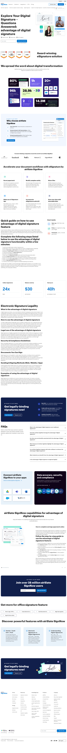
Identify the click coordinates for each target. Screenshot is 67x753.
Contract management (47, 710)
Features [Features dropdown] (11, 4)
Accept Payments (46, 720)
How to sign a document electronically (36, 709)
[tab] (1, 567)
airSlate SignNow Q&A (36, 701)
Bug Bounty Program (57, 723)
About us (55, 695)
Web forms (45, 712)
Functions (22, 699)
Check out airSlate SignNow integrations (12, 480)
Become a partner (57, 710)
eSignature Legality (24, 713)
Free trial (61, 4)
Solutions (22, 703)
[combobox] (8, 41)
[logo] (4, 4)
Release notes (34, 695)
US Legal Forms (45, 699)
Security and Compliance (19, 740)
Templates (14, 703)
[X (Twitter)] (53, 740)
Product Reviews (24, 709)
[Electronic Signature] (4, 7)
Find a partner (56, 712)
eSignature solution (24, 695)
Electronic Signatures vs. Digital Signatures (34, 632)
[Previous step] (62, 567)
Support (60, 1)
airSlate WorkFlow (46, 697)
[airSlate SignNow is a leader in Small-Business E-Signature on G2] (27, 54)
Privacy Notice (3, 740)
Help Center (34, 699)
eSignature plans (15, 708)
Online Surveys (45, 718)
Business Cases (23, 705)
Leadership (56, 706)
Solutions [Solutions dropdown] (16, 4)
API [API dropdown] (29, 4)
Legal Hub (56, 702)
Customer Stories (24, 707)
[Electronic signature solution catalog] (16, 7)
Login (65, 1)
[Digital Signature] (27, 7)
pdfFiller (44, 695)
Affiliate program (57, 714)
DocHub (44, 701)
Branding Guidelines (57, 708)
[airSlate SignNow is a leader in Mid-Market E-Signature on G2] (4, 54)
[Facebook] (54, 740)
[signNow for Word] (56, 88)
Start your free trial (41, 590)
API (21, 711)
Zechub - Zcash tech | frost (10, 631)
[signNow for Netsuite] (21, 498)
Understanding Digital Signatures (56, 631)
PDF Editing (45, 722)
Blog (54, 716)
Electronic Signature (35, 706)
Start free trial (11, 140)
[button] (65, 4)
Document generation (47, 705)
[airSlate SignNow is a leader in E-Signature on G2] (19, 54)
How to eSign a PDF (35, 711)
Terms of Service (10, 740)
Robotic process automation (46, 708)
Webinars (33, 697)
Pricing (32, 4)
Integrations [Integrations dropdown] (23, 4)
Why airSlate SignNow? (58, 697)
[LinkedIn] (51, 740)
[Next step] (65, 567)
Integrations (23, 701)
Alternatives (23, 715)
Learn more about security (43, 485)
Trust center (56, 704)
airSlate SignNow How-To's (36, 704)
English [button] (61, 740)
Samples (13, 701)
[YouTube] (56, 740)
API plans (14, 710)
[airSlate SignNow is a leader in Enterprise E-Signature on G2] (12, 54)
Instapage (44, 703)
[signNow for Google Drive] (46, 88)
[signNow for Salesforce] (46, 94)
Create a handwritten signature (35, 717)
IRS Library (14, 699)
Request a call (18, 415)
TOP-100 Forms (15, 695)
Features (22, 697)
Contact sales (53, 4)
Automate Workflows (46, 716)
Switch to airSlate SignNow (57, 700)
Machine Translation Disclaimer (57, 721)
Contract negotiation (46, 714)
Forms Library (14, 697)
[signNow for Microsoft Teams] (51, 87)
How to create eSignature (34, 714)
